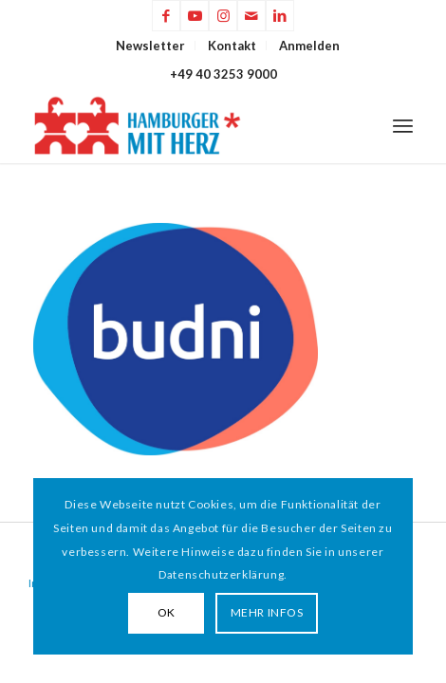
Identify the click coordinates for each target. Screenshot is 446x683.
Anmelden (309, 45)
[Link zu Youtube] (194, 15)
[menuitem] (150, 45)
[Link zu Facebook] (166, 15)
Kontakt (232, 45)
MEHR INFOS (267, 612)
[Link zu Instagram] (223, 15)
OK (167, 612)
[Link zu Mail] (251, 15)
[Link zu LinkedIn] (280, 15)
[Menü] (403, 125)
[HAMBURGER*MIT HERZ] (185, 125)
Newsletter (150, 45)
